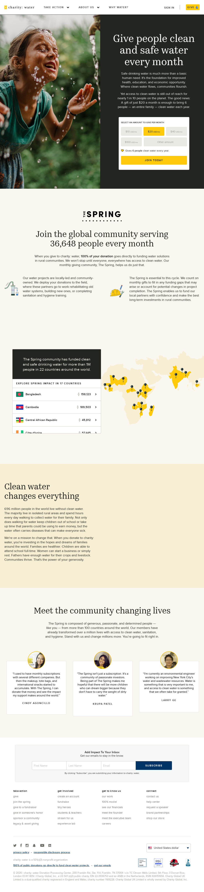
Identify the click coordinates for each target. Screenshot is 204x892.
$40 (176, 131)
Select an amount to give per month (142, 122)
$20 (154, 131)
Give (15, 796)
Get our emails (102, 865)
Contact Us (152, 796)
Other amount (165, 142)
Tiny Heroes (64, 807)
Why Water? (118, 7)
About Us (86, 7)
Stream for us (66, 818)
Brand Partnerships (158, 813)
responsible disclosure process (52, 852)
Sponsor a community (26, 818)
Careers (106, 823)
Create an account (68, 796)
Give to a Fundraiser (25, 807)
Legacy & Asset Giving (26, 823)
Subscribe (154, 766)
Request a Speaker (157, 807)
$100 (131, 142)
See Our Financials (112, 807)
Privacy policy (21, 852)
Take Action (54, 7)
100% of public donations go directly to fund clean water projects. (51, 865)
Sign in (169, 7)
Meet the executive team (116, 818)
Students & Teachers (70, 813)
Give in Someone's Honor (28, 813)
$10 (131, 131)
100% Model (109, 802)
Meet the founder (112, 813)
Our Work (107, 796)
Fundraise (63, 802)
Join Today (154, 160)
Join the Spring (21, 802)
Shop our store (155, 818)
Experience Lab (66, 823)
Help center (153, 802)
